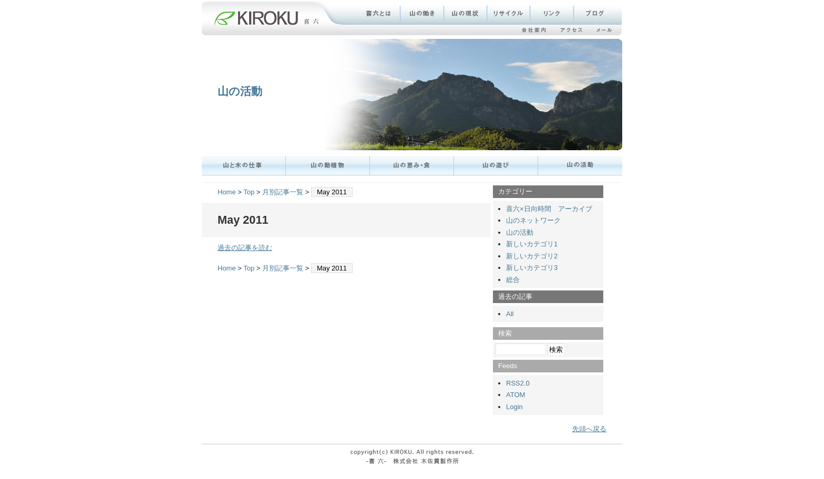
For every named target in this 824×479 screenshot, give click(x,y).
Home (227, 192)
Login (514, 407)
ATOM (515, 395)
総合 (513, 280)
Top (248, 192)
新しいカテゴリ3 (532, 268)
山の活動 (240, 91)
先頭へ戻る (589, 429)
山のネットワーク (533, 220)
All (509, 314)
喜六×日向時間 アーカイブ (549, 209)
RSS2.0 (518, 383)
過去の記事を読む (245, 248)
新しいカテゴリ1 (532, 244)
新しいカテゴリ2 (532, 256)
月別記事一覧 (282, 192)
